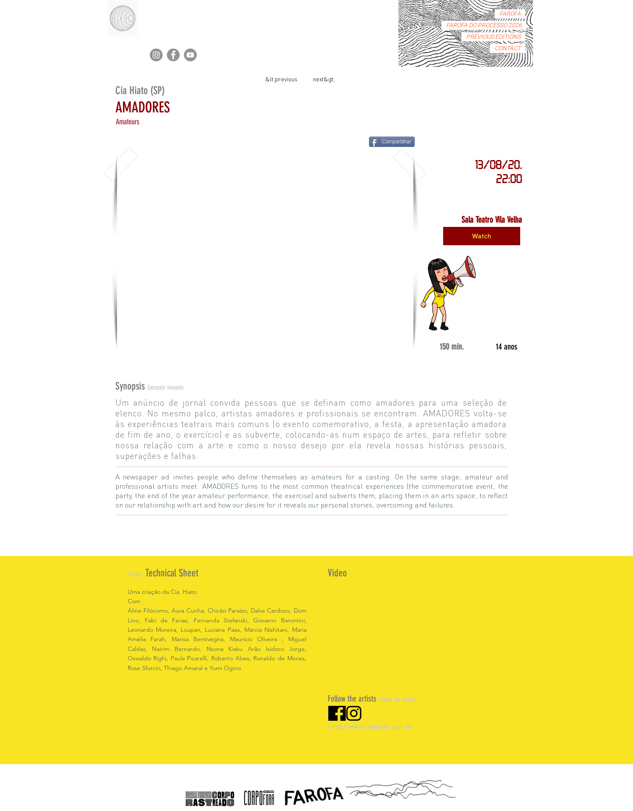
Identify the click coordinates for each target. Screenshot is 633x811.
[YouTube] (190, 55)
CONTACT (508, 48)
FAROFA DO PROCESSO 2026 (484, 25)
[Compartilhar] (392, 142)
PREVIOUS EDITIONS (493, 37)
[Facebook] (173, 55)
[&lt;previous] (281, 78)
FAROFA (510, 14)
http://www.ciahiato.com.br (370, 726)
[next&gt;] (324, 78)
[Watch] (481, 236)
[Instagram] (156, 55)
